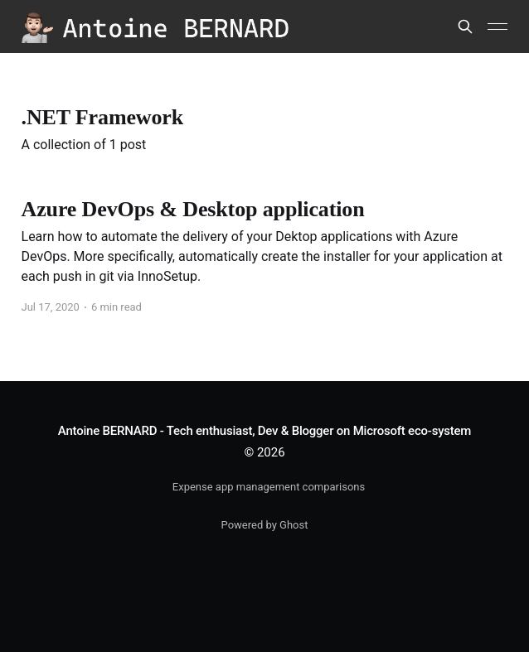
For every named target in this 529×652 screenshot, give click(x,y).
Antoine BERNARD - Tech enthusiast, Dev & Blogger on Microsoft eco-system (264, 430)
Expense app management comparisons (268, 487)
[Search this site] (465, 26)
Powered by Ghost (264, 525)
